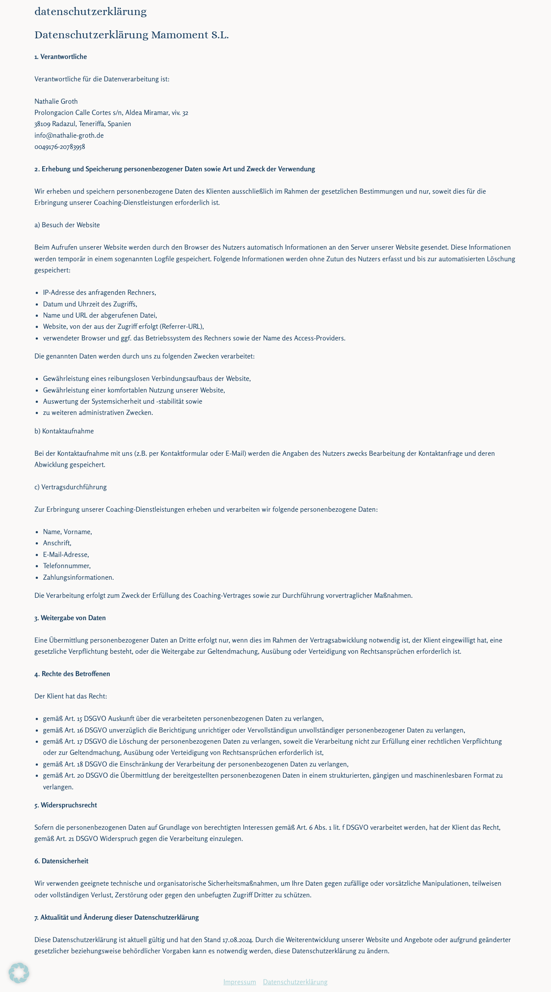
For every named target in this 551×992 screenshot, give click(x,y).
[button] (19, 973)
